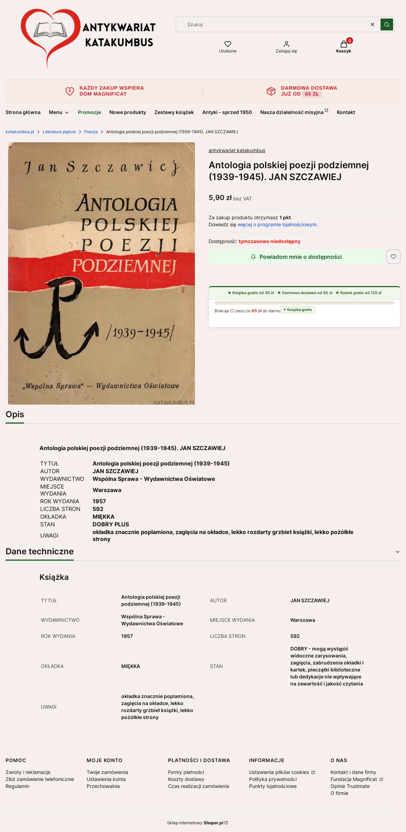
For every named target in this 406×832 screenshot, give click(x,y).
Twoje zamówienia (107, 772)
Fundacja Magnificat (354, 779)
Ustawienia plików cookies (279, 772)
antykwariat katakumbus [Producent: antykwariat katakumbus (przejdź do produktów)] (237, 150)
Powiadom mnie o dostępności (296, 256)
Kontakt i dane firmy (353, 772)
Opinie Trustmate (350, 786)
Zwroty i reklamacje (28, 772)
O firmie (339, 793)
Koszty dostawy (186, 779)
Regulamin (17, 786)
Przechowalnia (103, 786)
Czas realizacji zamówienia (198, 786)
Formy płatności (186, 772)
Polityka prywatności (273, 779)
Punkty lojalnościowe (273, 786)
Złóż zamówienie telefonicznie (40, 779)
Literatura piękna (59, 131)
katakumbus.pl (20, 131)
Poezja (91, 131)
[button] (386, 24)
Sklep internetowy (195, 822)
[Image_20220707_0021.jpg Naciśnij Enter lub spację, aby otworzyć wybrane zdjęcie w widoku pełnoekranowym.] (101, 273)
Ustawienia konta (106, 779)
